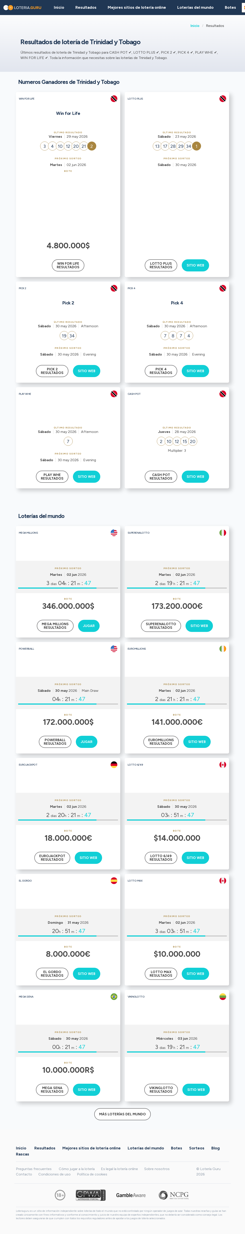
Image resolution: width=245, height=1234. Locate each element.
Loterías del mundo (195, 7)
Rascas (22, 1153)
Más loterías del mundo (122, 1114)
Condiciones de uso (54, 1174)
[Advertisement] (68, 206)
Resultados (44, 1147)
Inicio (194, 26)
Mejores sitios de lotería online (137, 7)
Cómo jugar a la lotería (77, 1169)
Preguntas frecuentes (34, 1169)
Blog (215, 1147)
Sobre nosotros (157, 1169)
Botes (230, 7)
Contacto (24, 1174)
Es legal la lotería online (119, 1169)
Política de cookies (92, 1174)
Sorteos (196, 1147)
